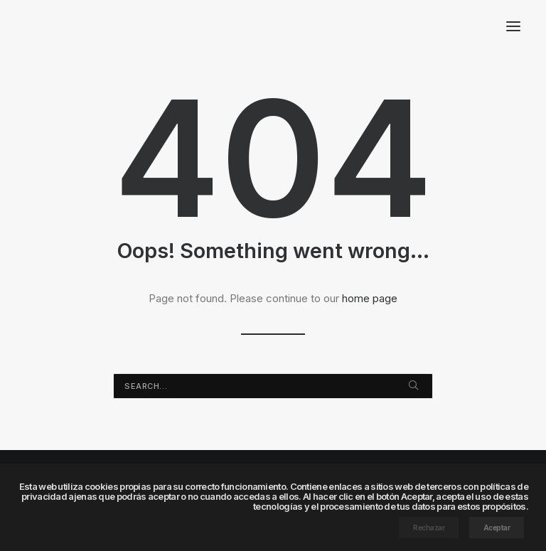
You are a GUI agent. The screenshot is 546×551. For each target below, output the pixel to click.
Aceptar (496, 527)
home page (369, 298)
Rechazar (428, 527)
